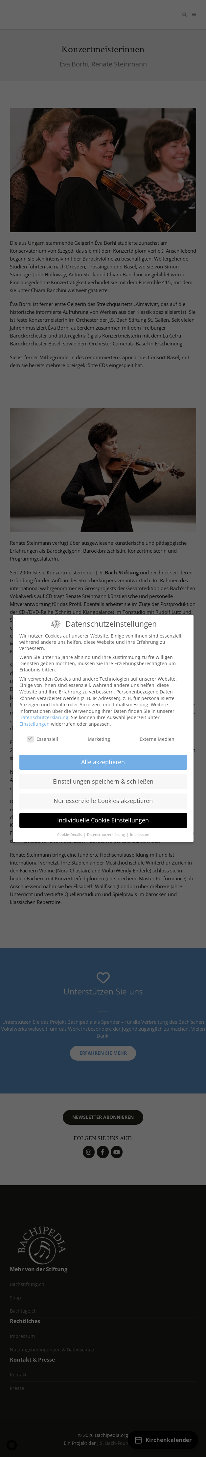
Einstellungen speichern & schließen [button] (103, 776)
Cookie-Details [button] (70, 829)
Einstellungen (34, 718)
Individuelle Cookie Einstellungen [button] (103, 814)
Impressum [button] (139, 829)
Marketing (94, 733)
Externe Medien (152, 733)
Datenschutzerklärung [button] (106, 829)
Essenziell (42, 733)
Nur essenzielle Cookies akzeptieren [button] (103, 795)
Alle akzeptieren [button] (103, 757)
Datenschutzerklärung (43, 712)
